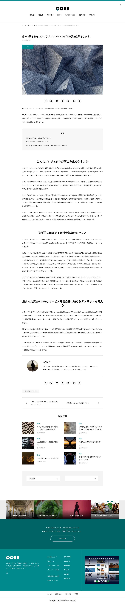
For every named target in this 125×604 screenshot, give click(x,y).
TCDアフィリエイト (53, 565)
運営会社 (58, 594)
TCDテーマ (51, 561)
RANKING (50, 15)
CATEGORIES (70, 15)
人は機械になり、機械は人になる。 (47, 443)
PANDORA (62, 538)
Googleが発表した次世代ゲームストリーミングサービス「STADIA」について (90, 428)
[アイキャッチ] (28, 428)
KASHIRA (67, 565)
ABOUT (40, 15)
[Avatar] (32, 366)
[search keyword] (79, 479)
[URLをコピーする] (79, 101)
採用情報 (68, 594)
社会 (38, 423)
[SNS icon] (7, 573)
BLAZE (66, 574)
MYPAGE (92, 15)
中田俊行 (46, 362)
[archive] (43, 478)
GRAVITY (67, 561)
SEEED (66, 569)
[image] (102, 583)
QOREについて (52, 557)
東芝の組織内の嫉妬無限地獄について (90, 443)
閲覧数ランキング (53, 580)
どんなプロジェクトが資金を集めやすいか (38, 138)
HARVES (67, 578)
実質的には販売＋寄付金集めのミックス (38, 141)
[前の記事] (42, 403)
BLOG (59, 15)
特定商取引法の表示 (53, 576)
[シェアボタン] (46, 101)
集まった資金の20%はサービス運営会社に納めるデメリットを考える (46, 145)
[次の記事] (83, 403)
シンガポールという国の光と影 (47, 458)
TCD (76, 594)
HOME (32, 15)
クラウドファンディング (31, 391)
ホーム (49, 594)
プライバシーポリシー (53, 571)
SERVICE (82, 15)
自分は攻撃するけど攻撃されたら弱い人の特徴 (90, 458)
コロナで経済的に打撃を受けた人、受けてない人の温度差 (47, 428)
